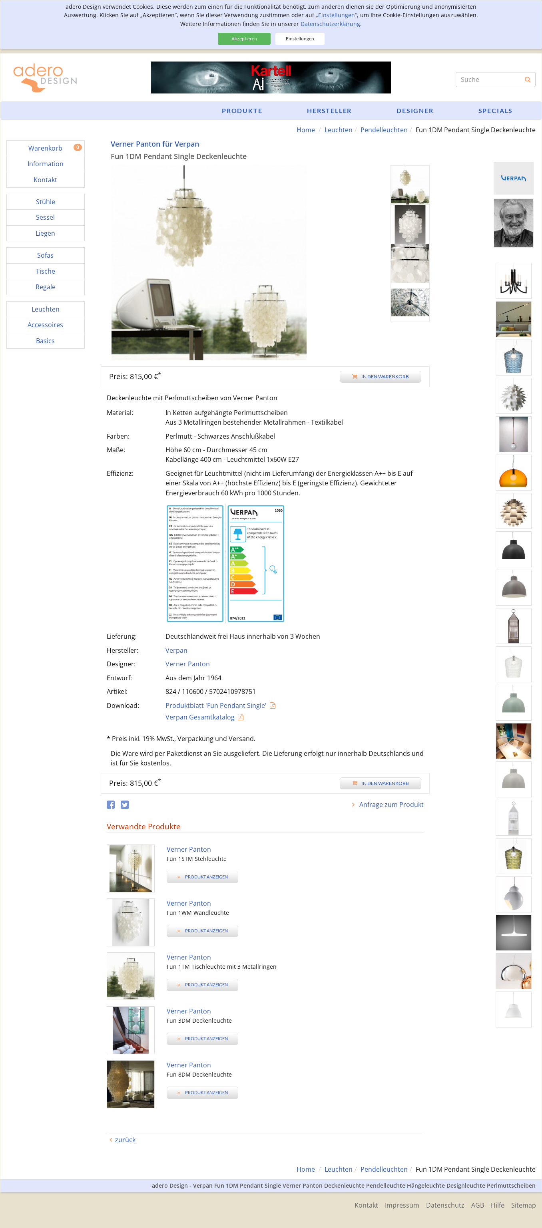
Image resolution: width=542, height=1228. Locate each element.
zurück (125, 1139)
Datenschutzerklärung (330, 24)
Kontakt (360, 1204)
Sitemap (523, 1204)
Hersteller (329, 110)
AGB (475, 1204)
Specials (495, 110)
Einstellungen (300, 39)
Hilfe (496, 1204)
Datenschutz (441, 1204)
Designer (415, 110)
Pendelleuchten (384, 129)
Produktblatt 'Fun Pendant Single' (216, 705)
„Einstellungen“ (336, 15)
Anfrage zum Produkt (391, 804)
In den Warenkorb (380, 377)
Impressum (397, 1204)
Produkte (242, 110)
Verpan (176, 650)
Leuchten (339, 129)
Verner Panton (187, 664)
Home (306, 129)
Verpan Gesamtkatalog (200, 717)
